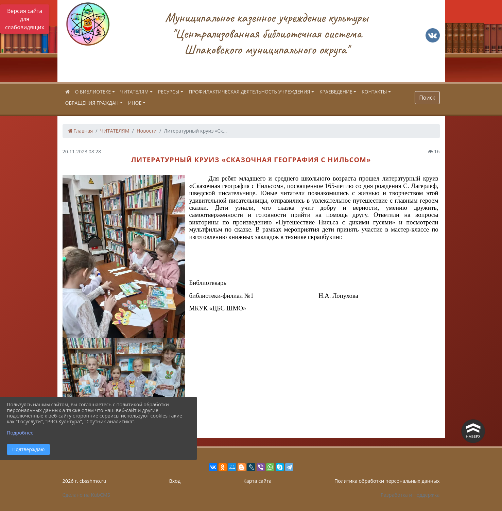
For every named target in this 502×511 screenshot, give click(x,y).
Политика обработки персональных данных (387, 481)
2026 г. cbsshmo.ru (84, 481)
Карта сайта (257, 481)
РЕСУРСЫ (168, 91)
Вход (174, 481)
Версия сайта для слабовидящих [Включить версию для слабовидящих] (24, 19)
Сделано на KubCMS (86, 495)
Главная (80, 130)
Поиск (427, 97)
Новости (147, 130)
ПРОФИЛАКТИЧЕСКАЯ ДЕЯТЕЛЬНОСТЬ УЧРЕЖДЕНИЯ (249, 91)
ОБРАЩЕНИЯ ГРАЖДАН (92, 103)
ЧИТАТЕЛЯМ (134, 91)
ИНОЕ (135, 103)
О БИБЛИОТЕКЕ (93, 91)
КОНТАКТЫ (374, 91)
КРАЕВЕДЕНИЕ (335, 91)
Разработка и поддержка (410, 495)
